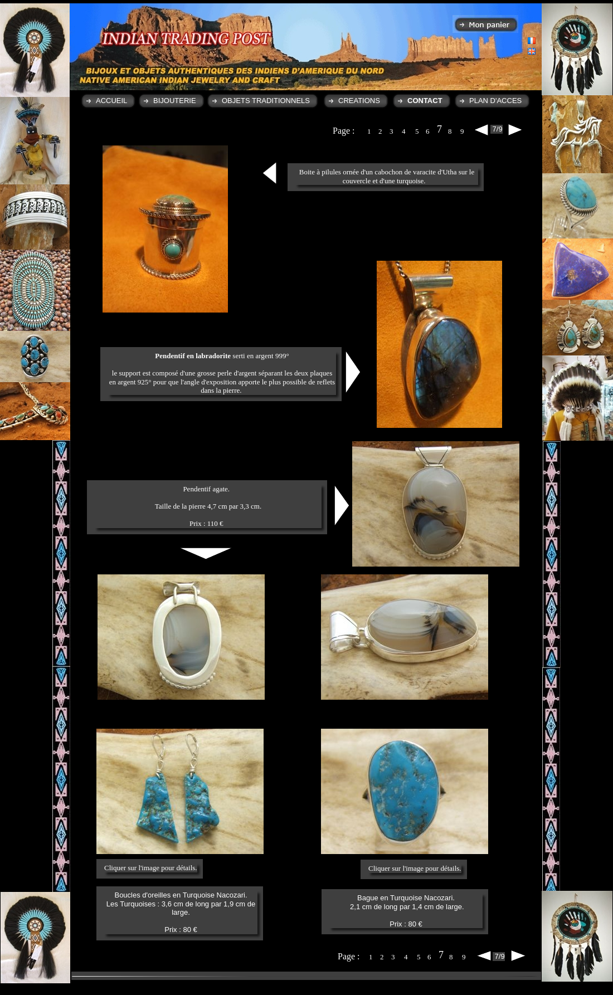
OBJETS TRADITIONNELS (266, 100)
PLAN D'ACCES (495, 100)
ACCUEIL (111, 100)
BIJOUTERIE (174, 100)
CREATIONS (359, 100)
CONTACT (424, 100)
